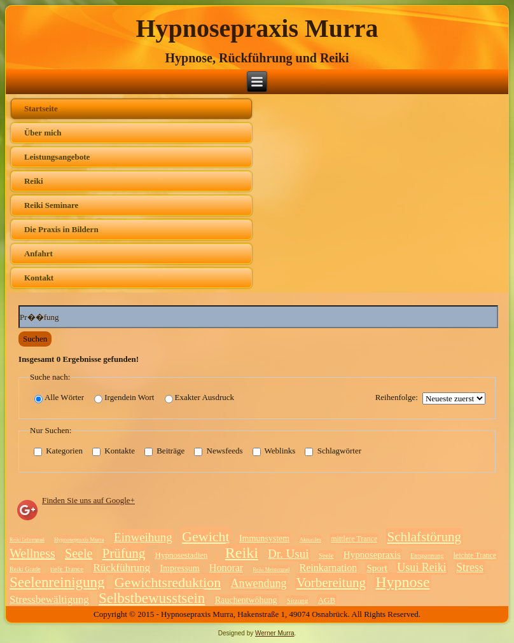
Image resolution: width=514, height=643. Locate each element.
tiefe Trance (66, 568)
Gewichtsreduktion (168, 582)
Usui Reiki (422, 567)
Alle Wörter (59, 397)
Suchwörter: (18, 305)
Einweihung (143, 537)
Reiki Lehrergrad (27, 540)
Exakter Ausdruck (200, 397)
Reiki (33, 181)
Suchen (35, 338)
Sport (376, 568)
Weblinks (274, 451)
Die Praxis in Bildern (61, 229)
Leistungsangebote (57, 157)
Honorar (226, 567)
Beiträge (164, 451)
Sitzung (298, 600)
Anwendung (258, 583)
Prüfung (124, 553)
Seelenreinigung (57, 582)
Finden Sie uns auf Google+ (88, 500)
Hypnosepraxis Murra (256, 28)
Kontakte (113, 451)
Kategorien (58, 451)
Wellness (32, 553)
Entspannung (426, 555)
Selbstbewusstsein (152, 598)
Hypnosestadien (181, 555)
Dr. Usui (288, 553)
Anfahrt (38, 253)
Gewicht (206, 536)
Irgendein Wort (124, 397)
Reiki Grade (25, 568)
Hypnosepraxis (372, 555)
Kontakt (38, 277)
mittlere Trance (354, 538)
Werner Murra (275, 633)
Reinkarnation (329, 567)
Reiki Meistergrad (271, 569)
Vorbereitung (331, 582)
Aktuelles (310, 539)
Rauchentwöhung (246, 600)
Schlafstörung (424, 536)
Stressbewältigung (49, 599)
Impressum (179, 568)
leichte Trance (475, 555)
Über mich (43, 132)
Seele (78, 553)
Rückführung (121, 568)
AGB (326, 600)
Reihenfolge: (396, 397)
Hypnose (402, 582)
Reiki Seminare (51, 205)
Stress (469, 567)
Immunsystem (264, 538)
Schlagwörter (333, 451)
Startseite (41, 108)
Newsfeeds (218, 451)
